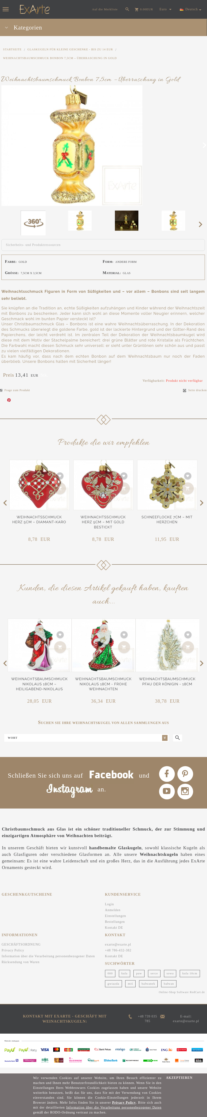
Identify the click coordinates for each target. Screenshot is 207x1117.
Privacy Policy (13, 956)
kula (124, 979)
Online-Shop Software (174, 998)
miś (130, 989)
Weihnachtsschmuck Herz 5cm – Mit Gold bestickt (103, 522)
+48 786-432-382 (118, 956)
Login (109, 910)
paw (139, 979)
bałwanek (148, 989)
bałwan (169, 989)
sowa (170, 979)
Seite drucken (195, 390)
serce (154, 979)
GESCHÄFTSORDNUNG (21, 951)
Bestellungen (115, 928)
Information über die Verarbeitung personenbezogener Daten (48, 962)
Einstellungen (115, 922)
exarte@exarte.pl (118, 951)
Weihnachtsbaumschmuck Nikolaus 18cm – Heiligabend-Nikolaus (39, 684)
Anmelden (113, 916)
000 (110, 979)
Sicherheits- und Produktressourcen (33, 245)
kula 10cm (189, 979)
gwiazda (113, 989)
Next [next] (202, 224)
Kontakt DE (114, 933)
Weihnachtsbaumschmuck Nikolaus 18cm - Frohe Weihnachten (103, 684)
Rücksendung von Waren (20, 968)
